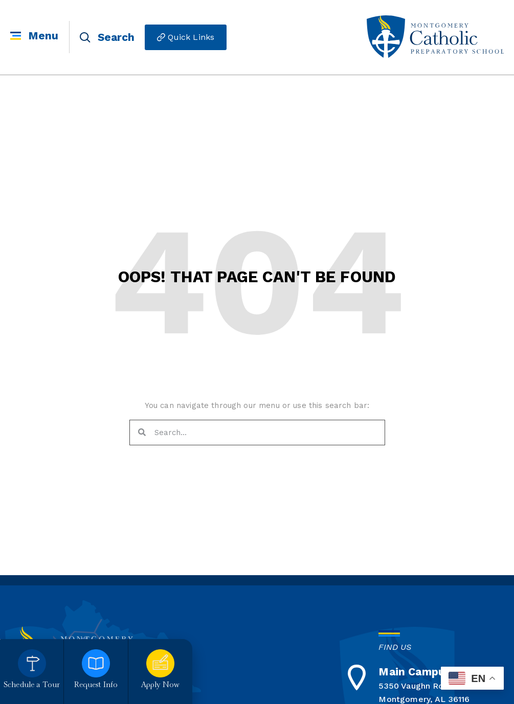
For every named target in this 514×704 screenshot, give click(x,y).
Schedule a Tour (32, 685)
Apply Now (160, 685)
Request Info (96, 685)
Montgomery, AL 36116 (424, 699)
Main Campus (414, 671)
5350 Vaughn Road (415, 686)
